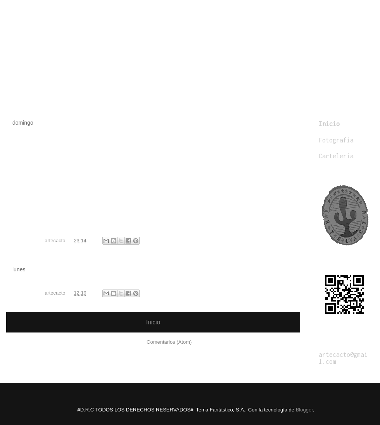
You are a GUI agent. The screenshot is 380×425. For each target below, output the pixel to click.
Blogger (304, 410)
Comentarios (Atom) (169, 342)
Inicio (153, 322)
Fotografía (336, 140)
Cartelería (336, 156)
